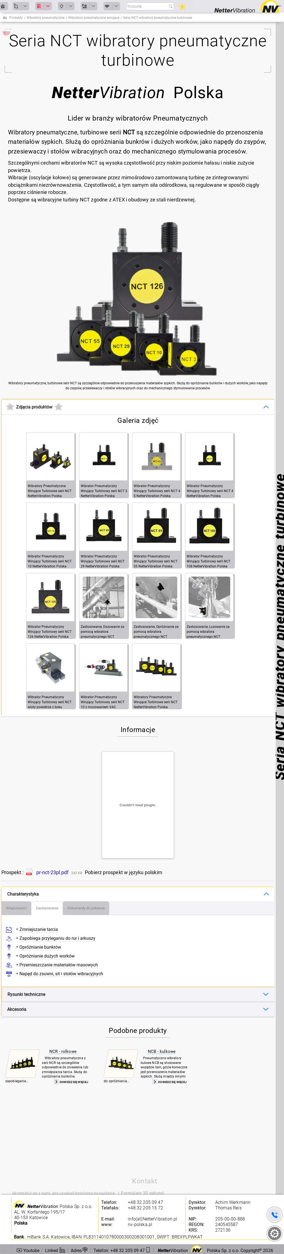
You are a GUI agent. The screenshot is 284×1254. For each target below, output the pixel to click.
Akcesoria (16, 1009)
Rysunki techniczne (26, 994)
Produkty (16, 18)
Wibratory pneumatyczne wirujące (93, 18)
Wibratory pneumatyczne (45, 18)
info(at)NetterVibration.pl (152, 1219)
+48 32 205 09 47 (145, 1202)
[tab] (16, 908)
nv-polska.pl (140, 1224)
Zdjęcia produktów (34, 407)
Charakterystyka (23, 894)
